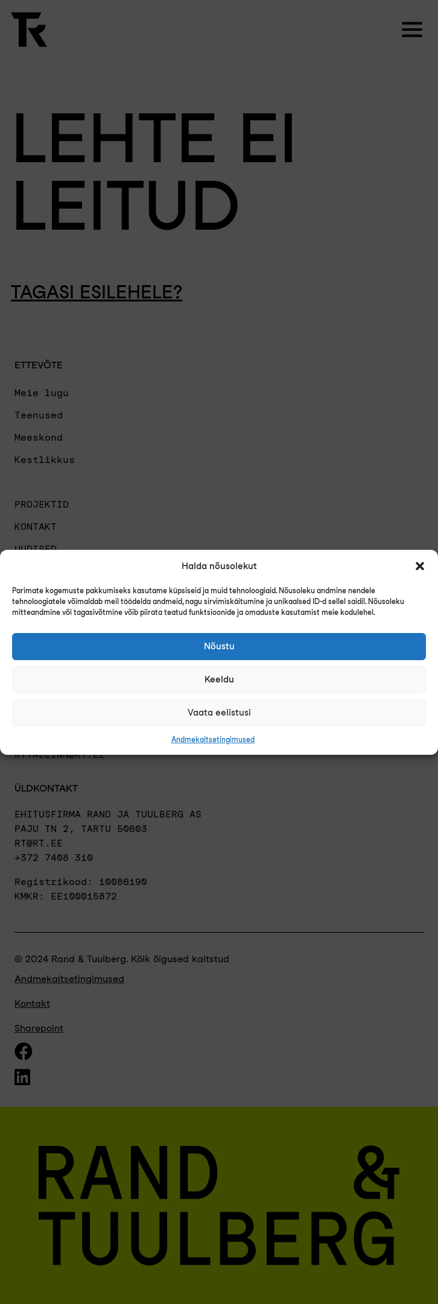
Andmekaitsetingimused (213, 739)
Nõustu (219, 646)
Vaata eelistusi (219, 712)
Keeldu (219, 679)
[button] (420, 566)
